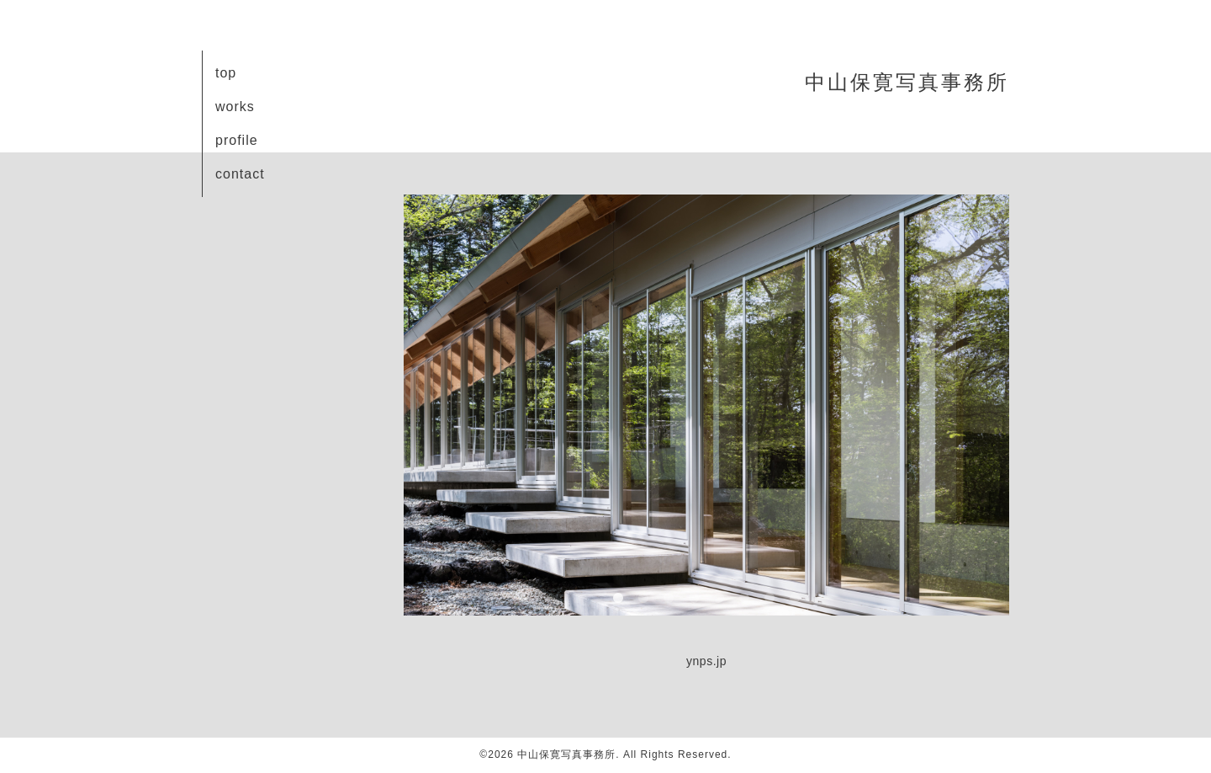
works (235, 106)
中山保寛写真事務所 (907, 82)
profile (236, 140)
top (225, 73)
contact (240, 174)
